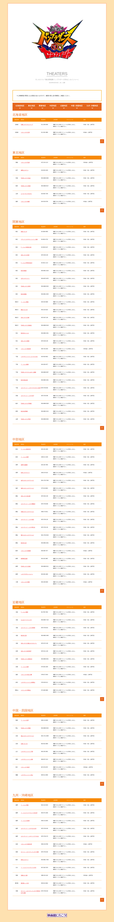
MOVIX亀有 (24, 270)
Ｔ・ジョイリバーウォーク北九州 (29, 812)
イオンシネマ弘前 (25, 162)
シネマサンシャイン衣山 (27, 775)
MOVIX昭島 (24, 294)
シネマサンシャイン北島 (27, 759)
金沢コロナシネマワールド (27, 480)
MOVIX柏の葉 (24, 380)
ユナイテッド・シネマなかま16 (28, 828)
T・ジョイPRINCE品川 (26, 262)
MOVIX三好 (24, 542)
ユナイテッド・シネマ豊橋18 (28, 503)
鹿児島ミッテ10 (25, 883)
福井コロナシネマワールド (27, 488)
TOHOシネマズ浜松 (26, 566)
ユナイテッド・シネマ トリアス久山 (30, 836)
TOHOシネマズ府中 (26, 286)
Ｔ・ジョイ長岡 (25, 457)
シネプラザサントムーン (27, 574)
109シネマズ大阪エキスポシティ (29, 643)
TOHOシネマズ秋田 (26, 185)
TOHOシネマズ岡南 (26, 728)
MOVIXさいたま (25, 333)
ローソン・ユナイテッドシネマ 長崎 (30, 851)
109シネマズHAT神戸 (26, 651)
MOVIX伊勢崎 (24, 411)
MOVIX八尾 (24, 635)
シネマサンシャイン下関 (27, 751)
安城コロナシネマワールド (27, 511)
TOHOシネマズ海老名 (26, 325)
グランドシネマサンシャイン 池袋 (29, 239)
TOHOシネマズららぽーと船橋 (28, 372)
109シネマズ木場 (25, 255)
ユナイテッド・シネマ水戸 (27, 395)
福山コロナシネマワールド (27, 735)
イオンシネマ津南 (25, 582)
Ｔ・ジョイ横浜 (25, 301)
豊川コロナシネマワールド (27, 535)
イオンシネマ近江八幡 (26, 674)
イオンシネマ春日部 (26, 348)
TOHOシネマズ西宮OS (26, 659)
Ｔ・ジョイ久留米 (25, 820)
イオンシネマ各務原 (26, 550)
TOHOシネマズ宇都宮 (26, 403)
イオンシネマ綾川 (25, 767)
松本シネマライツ (25, 472)
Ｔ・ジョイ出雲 (25, 720)
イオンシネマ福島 (25, 201)
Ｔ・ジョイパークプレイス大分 (28, 867)
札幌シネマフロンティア (27, 124)
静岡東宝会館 (24, 558)
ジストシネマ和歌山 (26, 690)
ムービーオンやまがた (26, 193)
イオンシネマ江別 (25, 132)
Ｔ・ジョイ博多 (25, 805)
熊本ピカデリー (25, 859)
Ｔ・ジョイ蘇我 (25, 364)
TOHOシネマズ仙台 (26, 178)
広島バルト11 (24, 743)
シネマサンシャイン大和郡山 (28, 682)
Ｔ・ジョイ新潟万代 (26, 449)
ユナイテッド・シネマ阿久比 (28, 527)
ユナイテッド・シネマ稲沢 (27, 519)
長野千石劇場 (24, 464)
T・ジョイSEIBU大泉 (26, 247)
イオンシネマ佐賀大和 (26, 844)
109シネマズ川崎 (25, 317)
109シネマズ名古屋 (25, 496)
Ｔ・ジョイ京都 (25, 666)
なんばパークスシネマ (26, 619)
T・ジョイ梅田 (24, 612)
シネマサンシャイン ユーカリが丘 (29, 356)
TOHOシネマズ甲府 (26, 419)
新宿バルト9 (24, 231)
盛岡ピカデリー (25, 170)
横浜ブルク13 (24, 309)
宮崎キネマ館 (24, 875)
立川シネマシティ (25, 278)
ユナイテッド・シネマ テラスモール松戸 (31, 387)
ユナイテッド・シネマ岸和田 (28, 627)
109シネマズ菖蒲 (25, 341)
